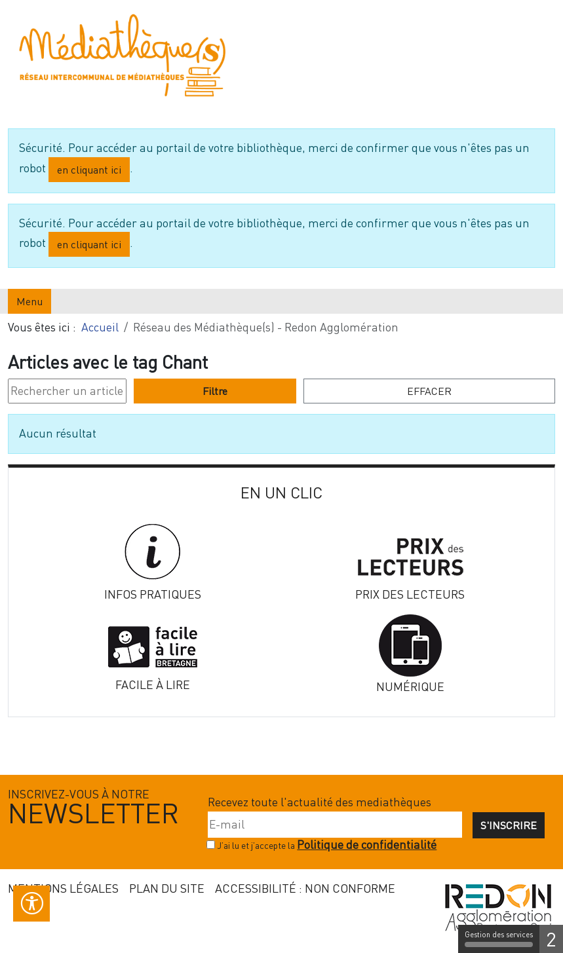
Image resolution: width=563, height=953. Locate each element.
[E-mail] (335, 825)
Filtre (215, 391)
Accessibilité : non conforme (305, 888)
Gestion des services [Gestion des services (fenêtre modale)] (499, 938)
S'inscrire (508, 825)
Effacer (429, 391)
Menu (29, 301)
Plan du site (166, 888)
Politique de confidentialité (367, 844)
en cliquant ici (89, 169)
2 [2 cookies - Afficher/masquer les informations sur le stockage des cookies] (551, 939)
